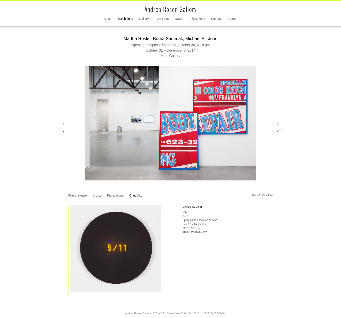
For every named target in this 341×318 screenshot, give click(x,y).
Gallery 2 (145, 18)
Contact (216, 18)
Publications (197, 18)
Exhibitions (125, 18)
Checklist (135, 195)
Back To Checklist (262, 195)
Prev (61, 127)
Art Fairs (163, 18)
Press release (77, 195)
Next (279, 127)
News (178, 18)
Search (232, 18)
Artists (108, 18)
